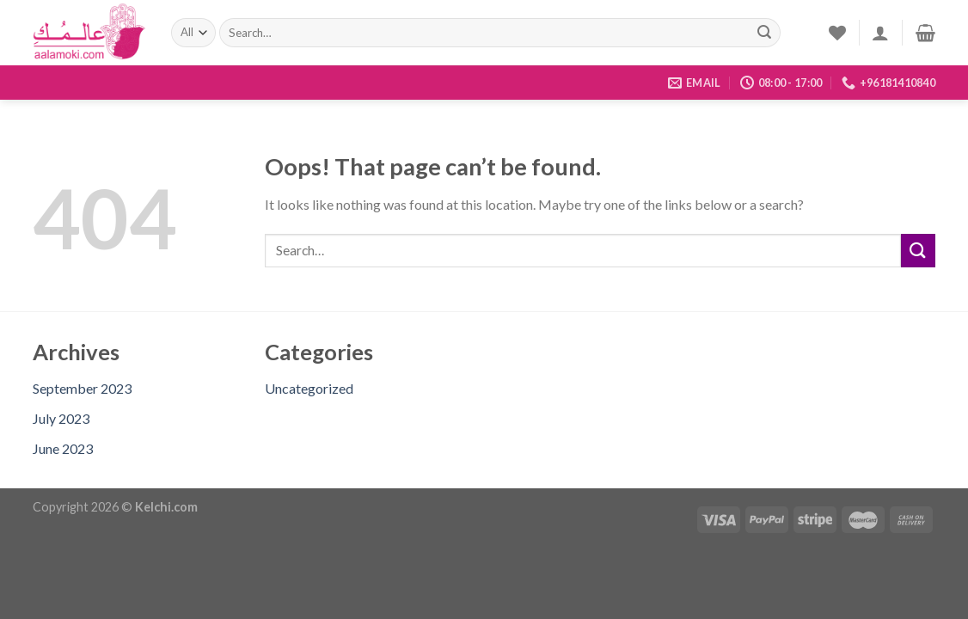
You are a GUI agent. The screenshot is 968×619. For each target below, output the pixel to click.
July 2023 (61, 418)
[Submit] (764, 32)
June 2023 (63, 448)
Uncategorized (309, 388)
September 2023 (82, 388)
